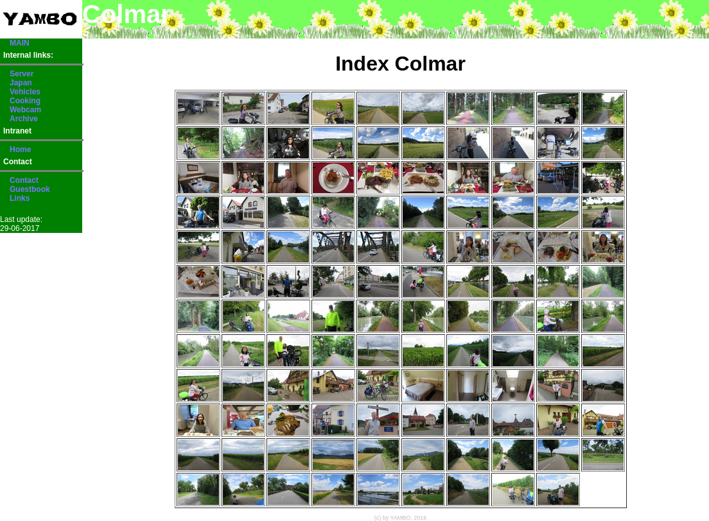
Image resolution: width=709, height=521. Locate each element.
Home (20, 149)
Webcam (25, 109)
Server (21, 73)
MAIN (20, 42)
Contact (24, 180)
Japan (21, 82)
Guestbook (30, 189)
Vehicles (25, 91)
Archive (24, 118)
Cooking (25, 100)
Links (20, 198)
